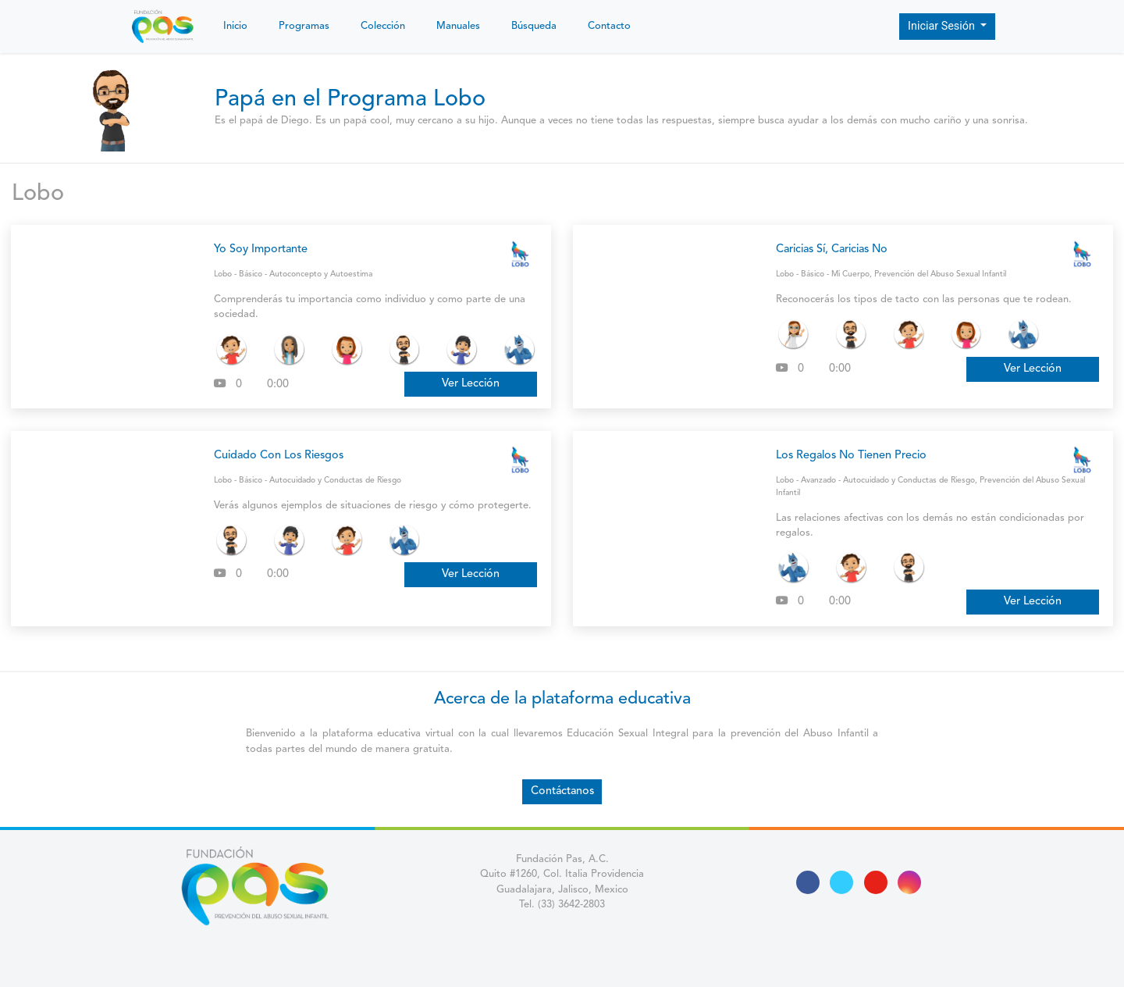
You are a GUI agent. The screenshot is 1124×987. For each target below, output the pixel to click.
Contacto (609, 26)
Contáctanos (562, 791)
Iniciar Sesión (943, 26)
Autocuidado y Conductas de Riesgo (335, 480)
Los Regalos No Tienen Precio (851, 455)
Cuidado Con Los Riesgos (278, 455)
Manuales (458, 26)
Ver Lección (471, 384)
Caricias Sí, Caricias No (831, 249)
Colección (383, 26)
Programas (304, 26)
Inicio (235, 26)
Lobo (38, 194)
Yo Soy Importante (261, 249)
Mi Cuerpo (850, 274)
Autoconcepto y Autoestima (320, 274)
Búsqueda (534, 26)
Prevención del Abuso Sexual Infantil (940, 274)
